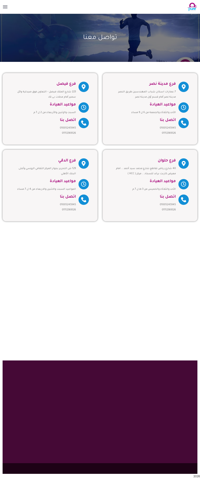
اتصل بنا (168, 120)
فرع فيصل (66, 84)
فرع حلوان (167, 161)
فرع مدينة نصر (162, 84)
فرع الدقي (67, 161)
